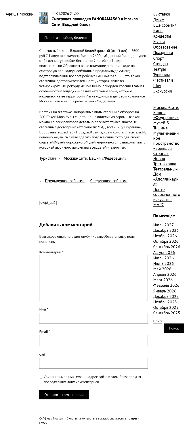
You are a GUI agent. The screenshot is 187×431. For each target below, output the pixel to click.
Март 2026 (163, 279)
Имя (43, 309)
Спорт (158, 58)
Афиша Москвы (20, 14)
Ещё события (165, 25)
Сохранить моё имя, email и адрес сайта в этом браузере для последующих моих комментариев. (92, 379)
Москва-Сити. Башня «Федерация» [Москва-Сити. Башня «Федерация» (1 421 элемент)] (166, 112)
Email (44, 331)
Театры (159, 69)
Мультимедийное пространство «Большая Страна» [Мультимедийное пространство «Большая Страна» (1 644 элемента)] (166, 143)
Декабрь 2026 (166, 230)
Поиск (158, 321)
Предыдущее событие (65, 180)
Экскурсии (162, 91)
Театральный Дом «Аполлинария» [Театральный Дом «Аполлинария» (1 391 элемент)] (166, 176)
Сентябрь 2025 (166, 312)
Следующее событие (108, 180)
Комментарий (51, 252)
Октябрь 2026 (166, 241)
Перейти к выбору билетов (65, 37)
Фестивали (163, 80)
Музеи (159, 41)
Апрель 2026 (165, 274)
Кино (158, 30)
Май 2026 (162, 268)
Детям (158, 19)
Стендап (160, 63)
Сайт (43, 354)
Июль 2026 (163, 257)
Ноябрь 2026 (165, 235)
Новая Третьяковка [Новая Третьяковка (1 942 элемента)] (164, 161)
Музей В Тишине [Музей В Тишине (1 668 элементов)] (161, 125)
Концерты (162, 36)
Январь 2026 (164, 291)
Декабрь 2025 (166, 296)
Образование (165, 47)
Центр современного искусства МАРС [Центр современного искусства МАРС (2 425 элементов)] (166, 197)
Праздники (163, 52)
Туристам (47, 158)
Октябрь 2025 (166, 307)
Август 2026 (164, 252)
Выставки (161, 14)
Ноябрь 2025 (165, 301)
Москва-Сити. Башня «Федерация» (95, 158)
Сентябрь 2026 (166, 246)
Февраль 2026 (166, 285)
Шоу (157, 85)
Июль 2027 (163, 224)
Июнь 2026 (163, 263)
